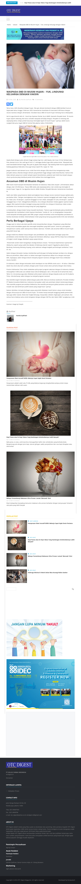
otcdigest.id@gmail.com (34, 815)
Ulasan (15, 25)
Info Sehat (33, 537)
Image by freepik (17, 304)
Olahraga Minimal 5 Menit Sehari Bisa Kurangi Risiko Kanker (47, 572)
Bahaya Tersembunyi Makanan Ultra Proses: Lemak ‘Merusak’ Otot (29, 498)
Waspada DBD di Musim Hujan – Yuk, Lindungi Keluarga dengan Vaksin (35, 93)
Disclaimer (9, 778)
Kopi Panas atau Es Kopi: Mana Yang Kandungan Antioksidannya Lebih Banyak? (33, 437)
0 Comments (39, 99)
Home (9, 25)
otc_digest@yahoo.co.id (18, 815)
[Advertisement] (40, 732)
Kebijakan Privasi (13, 791)
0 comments (17, 380)
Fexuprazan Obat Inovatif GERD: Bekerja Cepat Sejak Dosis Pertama (29, 378)
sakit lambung (34, 521)
